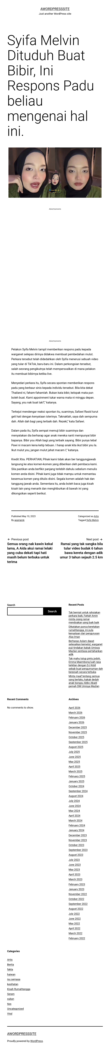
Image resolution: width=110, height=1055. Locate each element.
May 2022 (74, 923)
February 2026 (77, 717)
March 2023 (75, 879)
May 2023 (74, 869)
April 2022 (74, 928)
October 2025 (76, 737)
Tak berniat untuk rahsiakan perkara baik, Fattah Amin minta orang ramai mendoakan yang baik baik (84, 617)
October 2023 (76, 845)
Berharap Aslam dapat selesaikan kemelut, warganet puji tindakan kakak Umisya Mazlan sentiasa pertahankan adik (85, 647)
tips (9, 1003)
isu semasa (13, 979)
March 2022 (75, 933)
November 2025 (78, 732)
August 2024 (76, 795)
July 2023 (74, 859)
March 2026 (75, 712)
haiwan (11, 974)
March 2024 (75, 820)
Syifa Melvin (92, 520)
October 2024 (76, 786)
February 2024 (77, 825)
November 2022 (78, 894)
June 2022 (75, 918)
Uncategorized (15, 1008)
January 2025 (76, 781)
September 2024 (78, 791)
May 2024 (74, 810)
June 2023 (75, 864)
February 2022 (77, 938)
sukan (10, 998)
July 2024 (74, 800)
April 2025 (74, 766)
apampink (19, 520)
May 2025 (74, 761)
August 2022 (76, 908)
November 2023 (78, 840)
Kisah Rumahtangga (18, 989)
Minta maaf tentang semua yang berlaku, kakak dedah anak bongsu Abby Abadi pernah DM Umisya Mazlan (84, 681)
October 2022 (76, 898)
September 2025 (78, 742)
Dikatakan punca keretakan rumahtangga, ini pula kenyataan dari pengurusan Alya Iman (84, 631)
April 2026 (74, 707)
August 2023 (76, 854)
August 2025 (76, 746)
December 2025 (78, 727)
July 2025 (74, 751)
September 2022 (78, 903)
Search (11, 604)
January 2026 (76, 722)
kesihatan (12, 984)
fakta (10, 969)
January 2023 (76, 889)
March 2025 (75, 771)
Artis (96, 516)
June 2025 (75, 756)
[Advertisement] (55, 230)
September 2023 (78, 849)
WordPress (36, 1041)
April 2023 (74, 874)
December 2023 (78, 835)
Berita (10, 964)
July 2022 (74, 913)
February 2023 (77, 884)
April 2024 (74, 815)
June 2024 (75, 805)
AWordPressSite (55, 9)
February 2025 (77, 776)
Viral (9, 1013)
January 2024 (76, 830)
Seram (11, 993)
